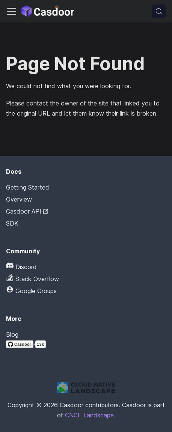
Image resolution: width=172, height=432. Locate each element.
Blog (12, 334)
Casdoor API (27, 211)
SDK (12, 223)
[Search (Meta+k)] (159, 11)
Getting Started (27, 187)
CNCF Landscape (89, 415)
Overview (19, 199)
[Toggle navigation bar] (11, 11)
